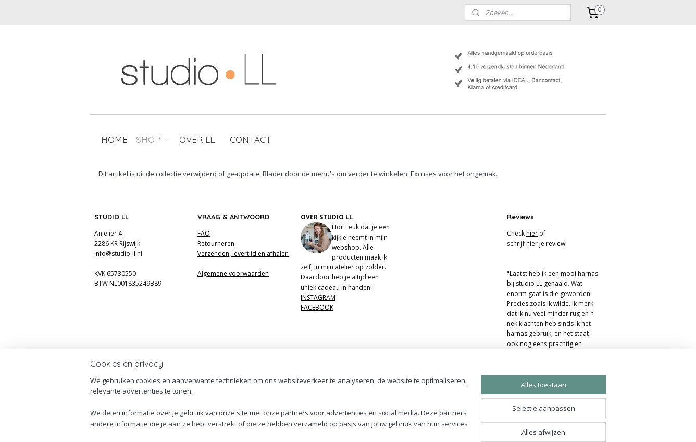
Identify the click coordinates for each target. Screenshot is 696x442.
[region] (279, 403)
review (555, 243)
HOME (114, 139)
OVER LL (197, 139)
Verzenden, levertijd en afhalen (243, 253)
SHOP (153, 139)
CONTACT (250, 139)
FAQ (203, 233)
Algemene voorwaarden (233, 273)
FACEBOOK (317, 307)
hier (532, 233)
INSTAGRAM (318, 297)
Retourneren (215, 243)
